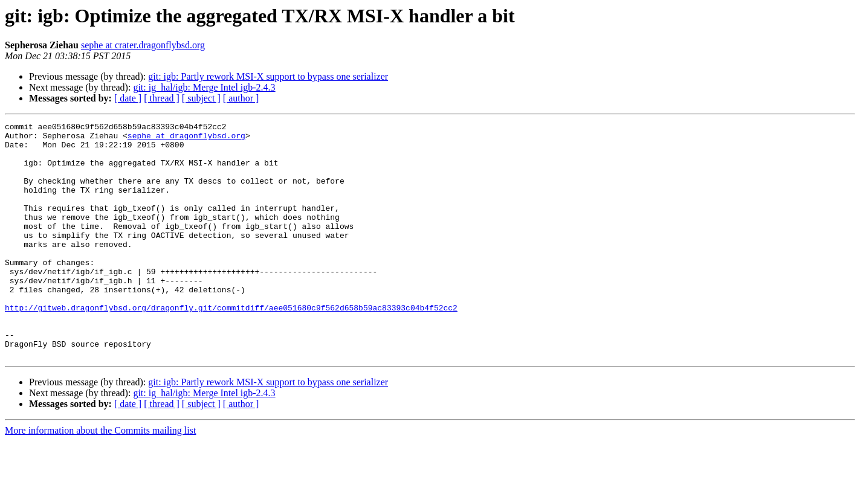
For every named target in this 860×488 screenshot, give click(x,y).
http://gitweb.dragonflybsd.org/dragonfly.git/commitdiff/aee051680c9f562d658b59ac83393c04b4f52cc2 (231, 345)
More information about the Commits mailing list (100, 477)
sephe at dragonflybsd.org (186, 138)
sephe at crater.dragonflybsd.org (143, 45)
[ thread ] (161, 98)
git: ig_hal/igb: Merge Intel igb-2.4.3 (204, 87)
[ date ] (127, 98)
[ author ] (241, 98)
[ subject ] (201, 98)
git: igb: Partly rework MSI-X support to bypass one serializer (268, 76)
